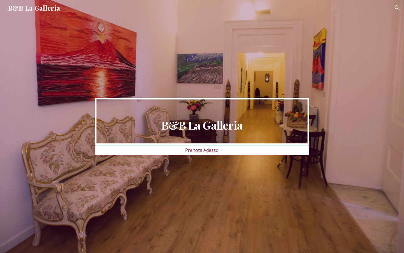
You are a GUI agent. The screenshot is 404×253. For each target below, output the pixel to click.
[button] (397, 8)
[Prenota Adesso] (202, 150)
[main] (202, 121)
